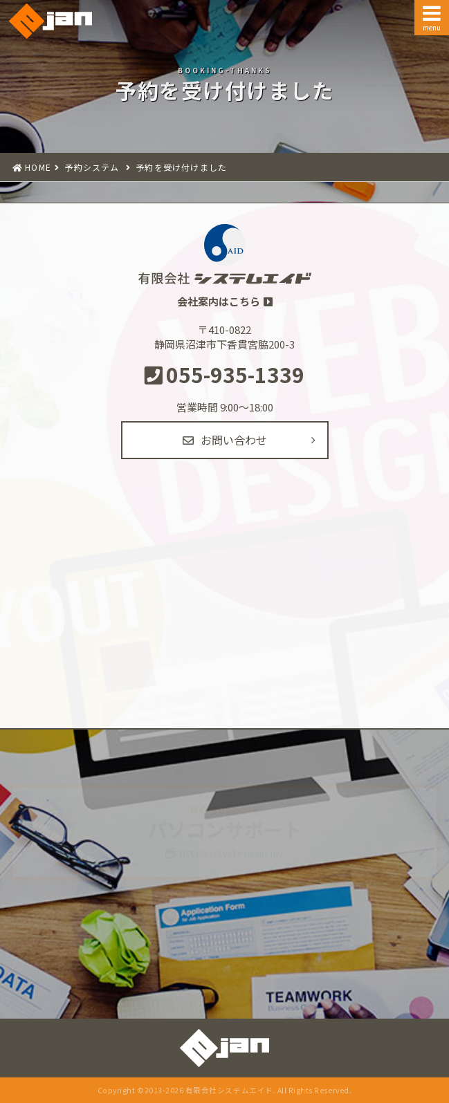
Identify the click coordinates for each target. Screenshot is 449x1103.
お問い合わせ (225, 440)
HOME (38, 167)
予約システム (90, 167)
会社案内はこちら (218, 301)
